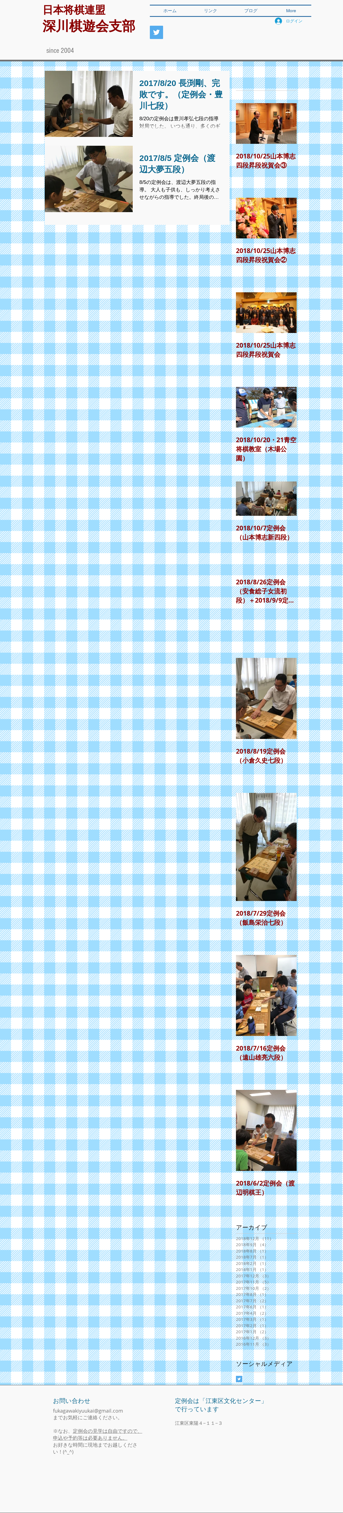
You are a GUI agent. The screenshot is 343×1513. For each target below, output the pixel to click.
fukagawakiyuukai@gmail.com (88, 1410)
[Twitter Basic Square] (239, 1379)
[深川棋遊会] (156, 32)
